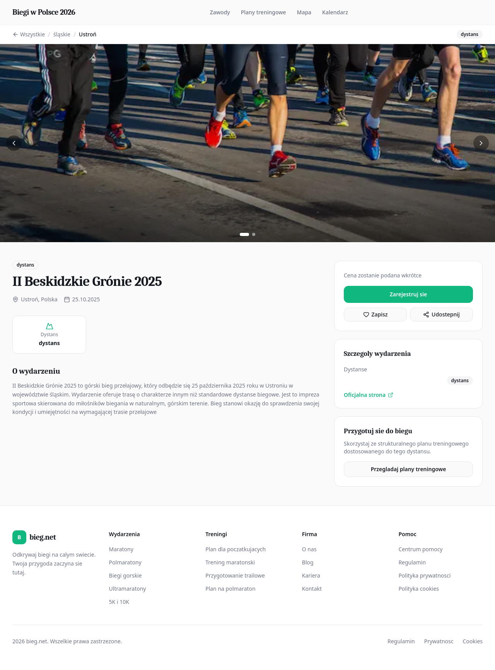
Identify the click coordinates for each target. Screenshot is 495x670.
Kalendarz (335, 12)
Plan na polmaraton (230, 588)
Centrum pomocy (420, 549)
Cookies (473, 641)
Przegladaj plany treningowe (408, 469)
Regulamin (412, 562)
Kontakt (312, 588)
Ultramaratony (127, 588)
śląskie (61, 34)
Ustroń (87, 34)
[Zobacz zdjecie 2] (253, 234)
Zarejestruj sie (408, 294)
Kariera (311, 575)
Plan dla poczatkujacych (235, 549)
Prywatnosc (439, 641)
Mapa (304, 12)
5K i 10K (119, 601)
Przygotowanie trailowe (235, 575)
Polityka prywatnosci (424, 575)
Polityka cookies (418, 588)
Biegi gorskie (125, 575)
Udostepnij (441, 314)
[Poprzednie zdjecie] (14, 143)
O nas (309, 549)
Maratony (121, 549)
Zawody (220, 12)
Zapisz (375, 314)
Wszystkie (28, 34)
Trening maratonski (230, 562)
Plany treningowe (263, 12)
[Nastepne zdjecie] (481, 143)
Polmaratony (125, 562)
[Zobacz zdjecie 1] (244, 234)
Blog (308, 562)
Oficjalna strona (368, 394)
